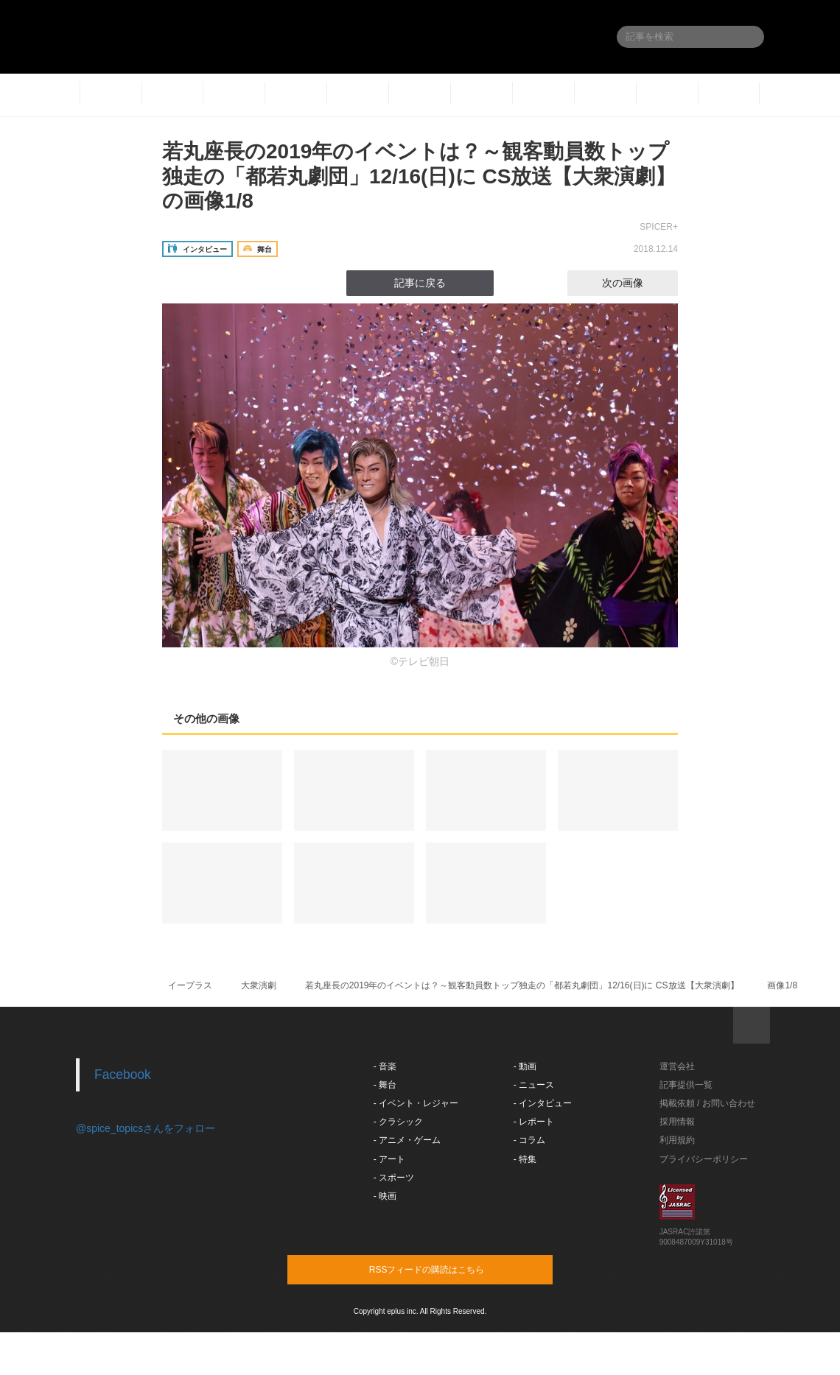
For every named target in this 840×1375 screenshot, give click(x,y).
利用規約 (677, 1140)
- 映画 (385, 1196)
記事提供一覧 (686, 1085)
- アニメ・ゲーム (407, 1140)
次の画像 (636, 283)
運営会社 (677, 1066)
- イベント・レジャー (416, 1103)
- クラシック (398, 1121)
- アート (389, 1159)
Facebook (122, 1074)
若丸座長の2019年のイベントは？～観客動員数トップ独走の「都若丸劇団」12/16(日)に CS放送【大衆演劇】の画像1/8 (419, 176)
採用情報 (677, 1121)
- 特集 (525, 1159)
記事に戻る (420, 283)
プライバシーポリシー (703, 1159)
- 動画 (525, 1066)
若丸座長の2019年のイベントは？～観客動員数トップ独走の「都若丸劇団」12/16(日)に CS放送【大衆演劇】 (522, 985)
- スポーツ (394, 1177)
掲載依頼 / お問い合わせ (707, 1103)
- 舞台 (385, 1085)
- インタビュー (543, 1103)
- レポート (534, 1121)
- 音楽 (385, 1066)
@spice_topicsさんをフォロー (145, 1128)
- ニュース (534, 1085)
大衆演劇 (258, 985)
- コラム (529, 1140)
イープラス (190, 985)
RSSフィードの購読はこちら (448, 1269)
